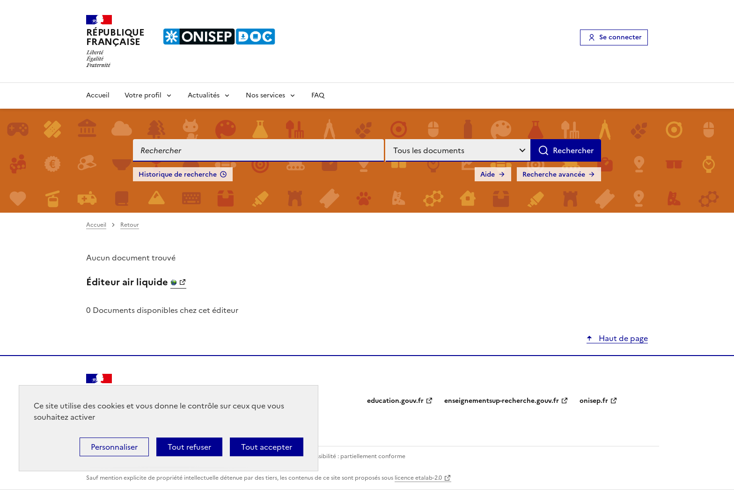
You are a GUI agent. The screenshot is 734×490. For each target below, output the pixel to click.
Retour (129, 225)
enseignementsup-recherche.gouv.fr (501, 401)
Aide (487, 174)
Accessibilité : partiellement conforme (353, 456)
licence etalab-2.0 (418, 478)
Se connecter (620, 37)
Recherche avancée (553, 174)
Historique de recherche (178, 174)
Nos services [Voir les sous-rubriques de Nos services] (265, 95)
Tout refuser (189, 447)
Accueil (98, 95)
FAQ (317, 95)
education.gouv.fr (395, 401)
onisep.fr (594, 401)
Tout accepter (266, 447)
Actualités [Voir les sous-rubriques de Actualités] (204, 95)
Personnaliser (114, 447)
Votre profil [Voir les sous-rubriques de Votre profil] (143, 95)
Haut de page (622, 338)
